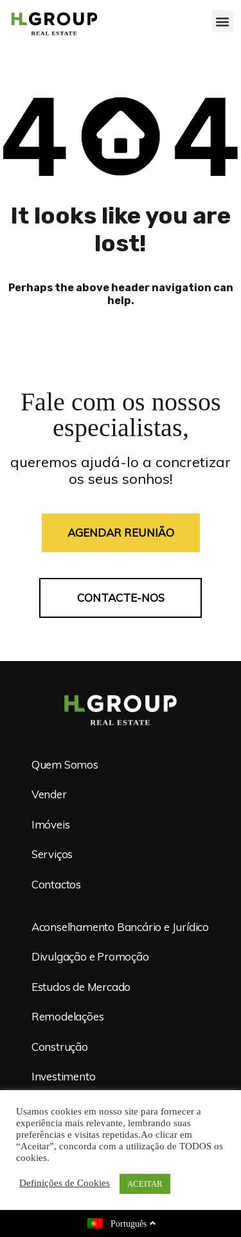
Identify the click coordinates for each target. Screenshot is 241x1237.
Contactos (56, 884)
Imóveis (50, 824)
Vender (49, 794)
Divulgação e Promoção (90, 957)
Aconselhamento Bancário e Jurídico (120, 927)
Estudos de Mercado (80, 986)
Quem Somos (64, 764)
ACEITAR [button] (145, 1184)
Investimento (63, 1076)
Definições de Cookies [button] (64, 1183)
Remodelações (67, 1017)
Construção (59, 1046)
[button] (222, 21)
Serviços (52, 854)
